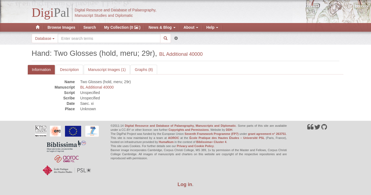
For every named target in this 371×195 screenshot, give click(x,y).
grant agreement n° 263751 (267, 133)
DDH (229, 129)
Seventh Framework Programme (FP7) (212, 133)
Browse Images (61, 27)
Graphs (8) (144, 69)
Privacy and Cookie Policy (195, 146)
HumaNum (166, 142)
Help (212, 27)
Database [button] (45, 38)
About (191, 27)
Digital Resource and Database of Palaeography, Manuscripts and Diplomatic (180, 125)
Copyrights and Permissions (188, 129)
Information (41, 69)
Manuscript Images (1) (107, 69)
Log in (185, 184)
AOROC (173, 137)
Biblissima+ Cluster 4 (211, 142)
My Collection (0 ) (122, 27)
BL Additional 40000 (181, 54)
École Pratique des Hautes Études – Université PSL (227, 137)
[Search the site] (109, 38)
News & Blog (162, 27)
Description (69, 69)
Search (89, 27)
